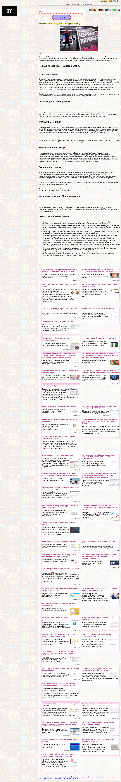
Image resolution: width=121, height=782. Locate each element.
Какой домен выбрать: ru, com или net (56, 386)
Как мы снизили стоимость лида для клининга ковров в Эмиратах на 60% (99, 589)
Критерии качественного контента (55, 618)
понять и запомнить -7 (75, 778)
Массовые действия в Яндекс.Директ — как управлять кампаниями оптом (58, 635)
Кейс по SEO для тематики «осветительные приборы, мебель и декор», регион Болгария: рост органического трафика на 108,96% (59, 355)
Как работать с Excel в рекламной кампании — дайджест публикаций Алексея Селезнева (59, 270)
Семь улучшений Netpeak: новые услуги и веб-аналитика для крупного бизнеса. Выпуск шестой (100, 371)
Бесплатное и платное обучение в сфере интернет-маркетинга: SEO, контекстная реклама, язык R (100, 507)
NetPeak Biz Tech (110, 1)
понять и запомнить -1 (46, 777)
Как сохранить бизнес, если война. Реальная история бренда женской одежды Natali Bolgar (59, 474)
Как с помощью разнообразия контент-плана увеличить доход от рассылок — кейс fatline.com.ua (98, 456)
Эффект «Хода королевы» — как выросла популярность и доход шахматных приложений (99, 270)
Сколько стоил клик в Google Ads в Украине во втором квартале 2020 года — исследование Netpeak (99, 421)
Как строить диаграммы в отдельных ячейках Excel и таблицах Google (99, 723)
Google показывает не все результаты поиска (59, 406)
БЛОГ (68, 4)
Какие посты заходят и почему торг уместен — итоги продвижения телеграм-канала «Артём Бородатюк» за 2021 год (59, 724)
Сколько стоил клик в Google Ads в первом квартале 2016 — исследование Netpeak (58, 755)
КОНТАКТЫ (87, 4)
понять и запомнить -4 (98, 777)
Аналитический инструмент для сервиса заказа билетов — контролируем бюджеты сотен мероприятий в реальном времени (99, 475)
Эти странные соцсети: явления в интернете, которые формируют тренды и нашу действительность (59, 338)
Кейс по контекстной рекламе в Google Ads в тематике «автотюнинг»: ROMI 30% (59, 555)
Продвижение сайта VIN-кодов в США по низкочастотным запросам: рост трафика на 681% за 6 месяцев (58, 653)
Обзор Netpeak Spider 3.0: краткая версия (57, 322)
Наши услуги (76, 4)
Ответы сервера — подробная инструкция (58, 455)
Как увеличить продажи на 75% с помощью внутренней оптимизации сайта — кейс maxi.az (99, 337)
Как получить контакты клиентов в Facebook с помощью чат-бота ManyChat (59, 309)
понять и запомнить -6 (57, 778)
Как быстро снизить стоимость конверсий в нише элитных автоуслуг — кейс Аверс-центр (59, 684)
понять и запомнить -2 (64, 777)
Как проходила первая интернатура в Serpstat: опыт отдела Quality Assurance (99, 407)
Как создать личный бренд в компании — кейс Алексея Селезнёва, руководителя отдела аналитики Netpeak (99, 556)
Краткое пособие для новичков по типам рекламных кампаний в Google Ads (97, 669)
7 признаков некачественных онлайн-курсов (59, 541)
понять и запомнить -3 (81, 777)
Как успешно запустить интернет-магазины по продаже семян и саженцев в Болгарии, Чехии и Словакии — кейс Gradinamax (100, 355)
